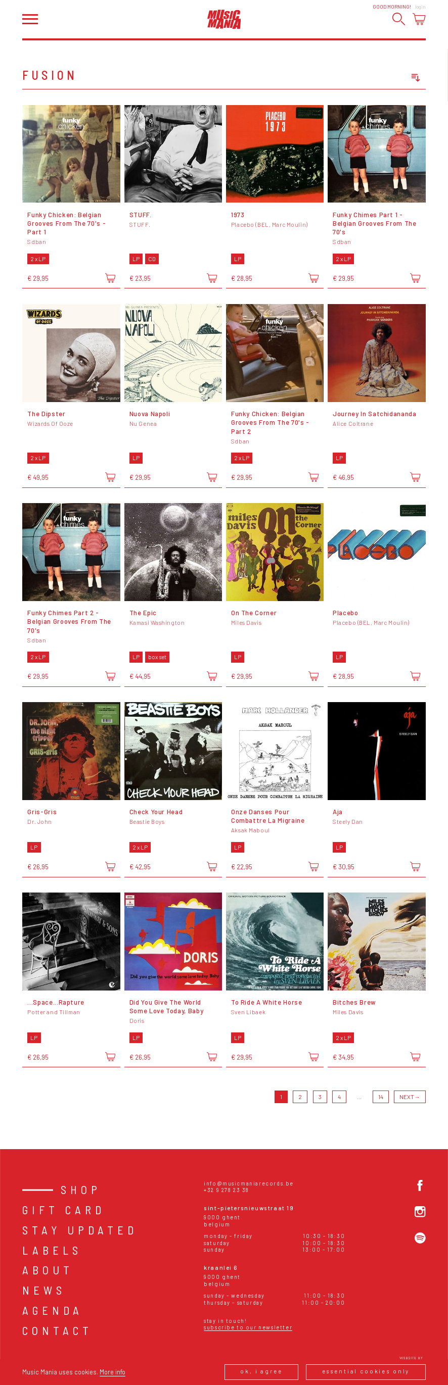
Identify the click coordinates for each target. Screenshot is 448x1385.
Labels (52, 1250)
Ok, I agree (261, 1371)
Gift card (63, 1210)
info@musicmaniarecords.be (249, 1183)
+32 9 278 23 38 (226, 1189)
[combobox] (379, 78)
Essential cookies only (366, 1371)
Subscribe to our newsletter (248, 1327)
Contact (57, 1330)
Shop (81, 1189)
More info (112, 1372)
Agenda (52, 1310)
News (44, 1290)
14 (380, 1097)
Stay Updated (80, 1230)
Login (420, 7)
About (47, 1270)
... (359, 1097)
